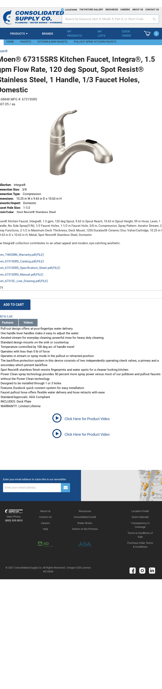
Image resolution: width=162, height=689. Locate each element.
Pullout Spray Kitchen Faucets (95, 41)
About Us (45, 511)
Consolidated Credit (85, 517)
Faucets (25, 41)
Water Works (84, 523)
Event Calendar (140, 517)
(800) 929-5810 (14, 520)
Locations (71, 10)
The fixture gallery (91, 9)
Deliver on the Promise (85, 528)
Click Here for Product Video (87, 419)
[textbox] (110, 18)
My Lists (101, 33)
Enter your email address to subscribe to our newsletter (34, 479)
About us (137, 9)
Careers (125, 9)
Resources (112, 9)
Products (17, 33)
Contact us (152, 9)
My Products (74, 33)
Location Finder (140, 511)
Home (10, 41)
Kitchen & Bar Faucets (52, 41)
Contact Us (45, 517)
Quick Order (126, 33)
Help (45, 528)
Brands (47, 33)
